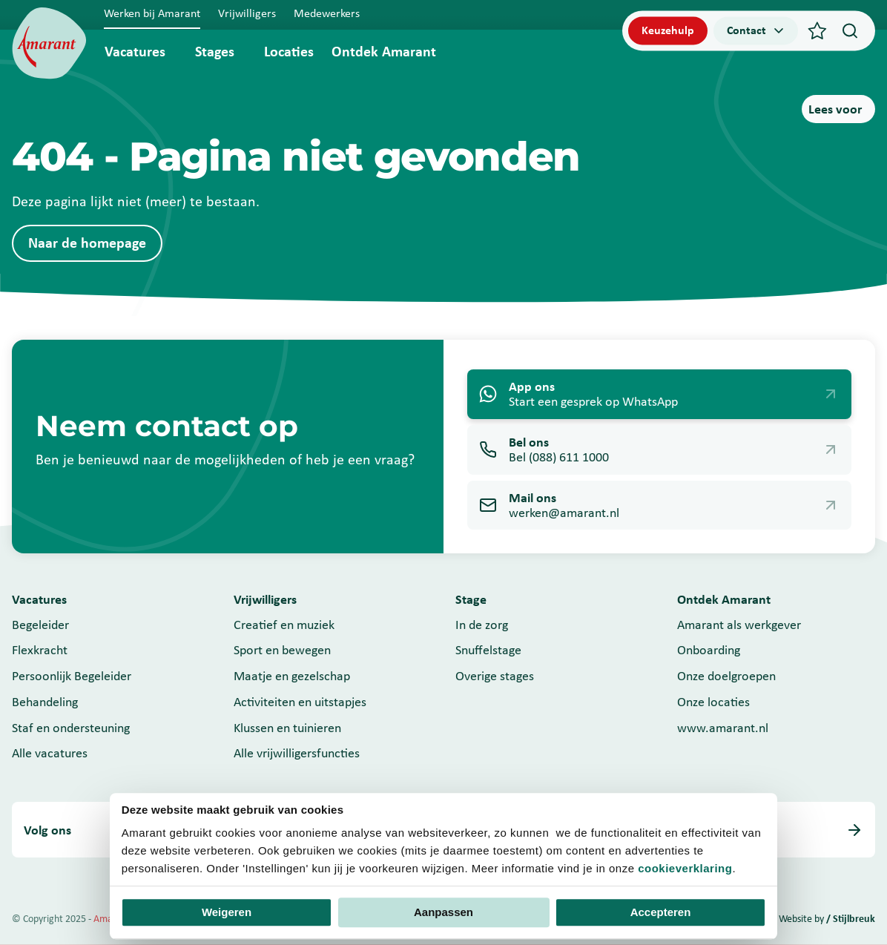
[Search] (850, 30)
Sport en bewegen (282, 650)
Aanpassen (443, 912)
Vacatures (135, 51)
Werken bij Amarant (152, 13)
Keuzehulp (668, 30)
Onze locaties (713, 702)
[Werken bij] (49, 43)
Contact (757, 30)
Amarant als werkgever (739, 624)
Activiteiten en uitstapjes (300, 702)
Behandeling (45, 702)
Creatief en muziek (284, 624)
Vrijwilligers (247, 13)
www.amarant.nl (722, 728)
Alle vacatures (50, 753)
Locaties (289, 51)
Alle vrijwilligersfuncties (297, 753)
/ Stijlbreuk (850, 918)
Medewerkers (327, 13)
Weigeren (226, 912)
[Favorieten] (817, 30)
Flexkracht (39, 650)
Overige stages (494, 676)
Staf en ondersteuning (71, 728)
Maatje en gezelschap (292, 676)
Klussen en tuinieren (287, 728)
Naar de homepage (87, 242)
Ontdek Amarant (384, 51)
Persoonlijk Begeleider (71, 676)
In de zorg (481, 624)
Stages (214, 51)
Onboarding (708, 650)
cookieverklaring (685, 868)
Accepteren (660, 912)
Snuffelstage (488, 650)
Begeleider (40, 624)
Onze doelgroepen (726, 676)
